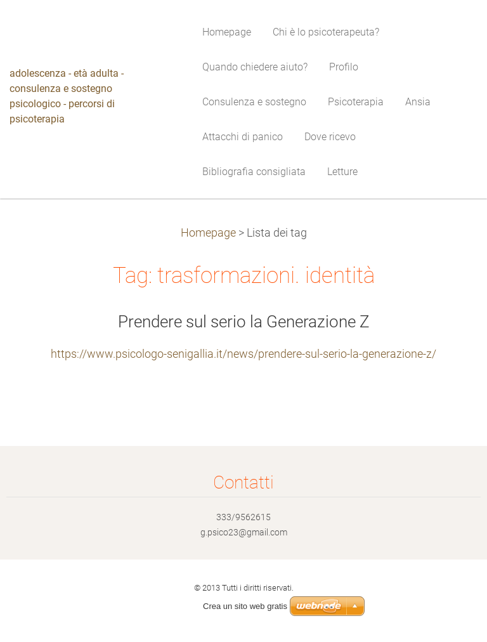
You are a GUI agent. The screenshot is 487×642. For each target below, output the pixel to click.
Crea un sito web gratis (245, 606)
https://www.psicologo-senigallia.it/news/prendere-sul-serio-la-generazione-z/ (243, 354)
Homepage (208, 232)
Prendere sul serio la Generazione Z (244, 321)
